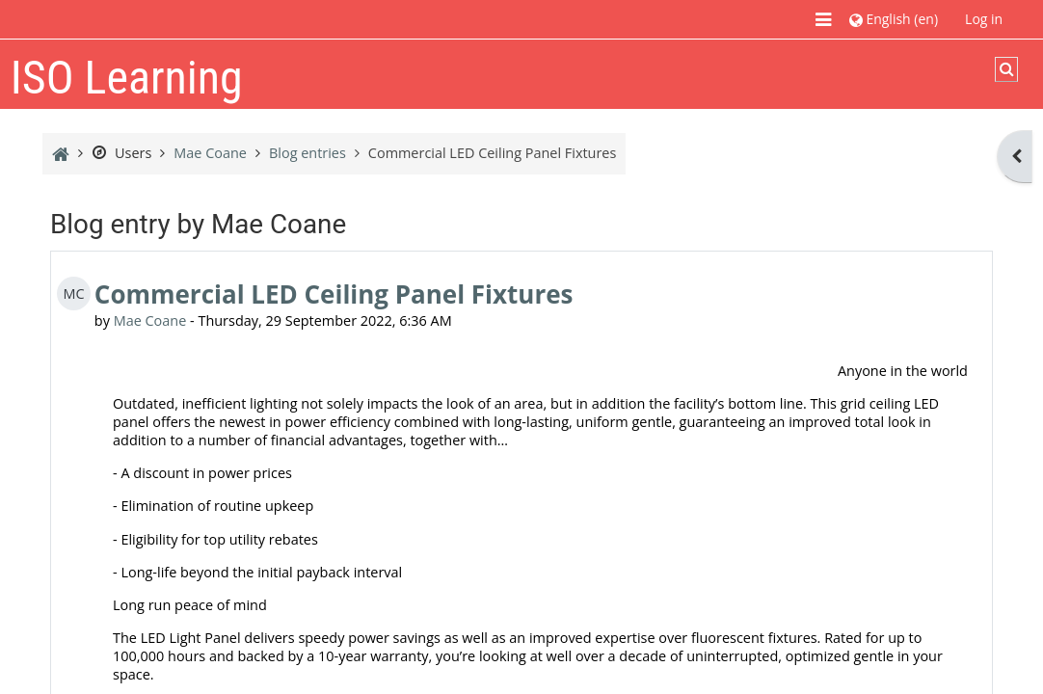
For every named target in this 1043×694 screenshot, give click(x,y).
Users (121, 153)
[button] (893, 19)
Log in (984, 19)
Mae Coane (150, 320)
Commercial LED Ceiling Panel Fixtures (334, 294)
